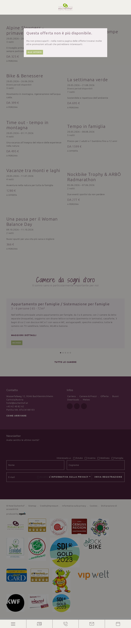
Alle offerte (35, 52)
